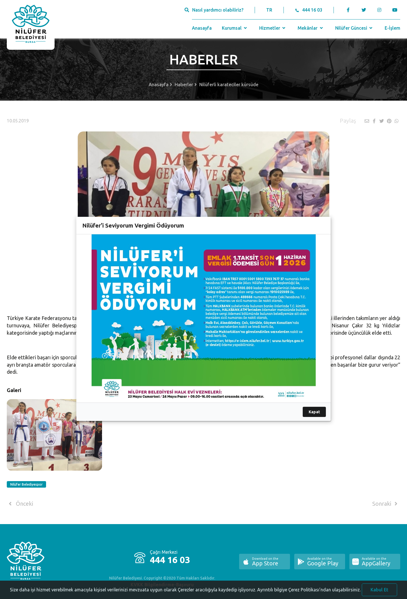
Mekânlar (311, 28)
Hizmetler (273, 28)
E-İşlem (392, 28)
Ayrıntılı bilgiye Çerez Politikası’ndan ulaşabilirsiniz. (309, 591)
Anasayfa (202, 28)
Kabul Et (379, 591)
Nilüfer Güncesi (354, 28)
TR (269, 9)
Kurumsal (235, 28)
